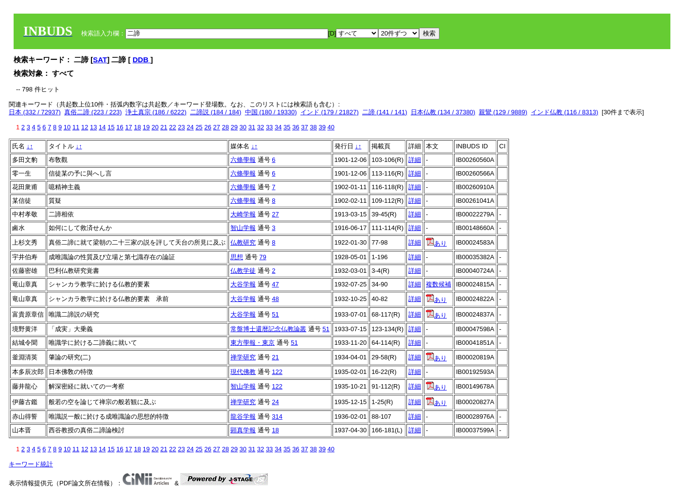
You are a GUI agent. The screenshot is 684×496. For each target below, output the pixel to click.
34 (278, 127)
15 (110, 127)
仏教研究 (243, 242)
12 (84, 127)
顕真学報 (243, 430)
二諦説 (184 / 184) (216, 112)
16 (119, 127)
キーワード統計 (31, 464)
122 (277, 371)
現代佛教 (243, 371)
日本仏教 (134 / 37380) (443, 112)
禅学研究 (243, 357)
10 (67, 127)
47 (275, 284)
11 (75, 127)
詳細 (414, 159)
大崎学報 (243, 214)
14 (102, 127)
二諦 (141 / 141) (384, 112)
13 (93, 127)
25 (198, 127)
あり (436, 243)
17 (128, 127)
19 (146, 127)
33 (269, 127)
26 (207, 127)
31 (251, 127)
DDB (142, 59)
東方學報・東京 (252, 342)
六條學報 (243, 159)
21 (163, 127)
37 (304, 127)
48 (275, 298)
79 (262, 257)
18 (137, 127)
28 (225, 127)
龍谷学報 (243, 416)
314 (277, 416)
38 (313, 127)
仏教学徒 (243, 270)
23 (181, 127)
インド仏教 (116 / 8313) (564, 112)
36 (295, 127)
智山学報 (243, 227)
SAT (100, 59)
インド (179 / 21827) (329, 112)
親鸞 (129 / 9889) (503, 112)
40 (331, 127)
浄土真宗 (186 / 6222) (156, 112)
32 (260, 127)
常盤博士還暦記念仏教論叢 (268, 329)
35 (286, 127)
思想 (236, 257)
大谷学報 (243, 284)
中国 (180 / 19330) (271, 112)
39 (321, 127)
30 (243, 127)
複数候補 (438, 284)
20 (155, 127)
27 (216, 127)
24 (190, 127)
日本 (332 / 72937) (35, 112)
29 (234, 127)
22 (172, 127)
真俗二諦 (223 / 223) (93, 112)
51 (275, 314)
